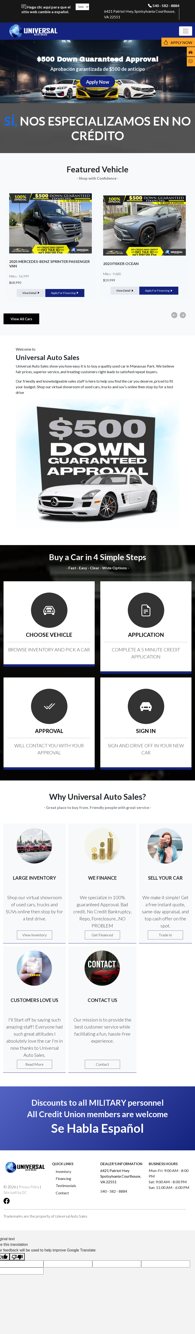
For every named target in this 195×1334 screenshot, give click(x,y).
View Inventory (34, 935)
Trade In (165, 935)
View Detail (31, 293)
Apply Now (97, 82)
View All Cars (21, 319)
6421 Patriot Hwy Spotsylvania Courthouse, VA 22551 (120, 1176)
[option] (50, 246)
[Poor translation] (17, 1256)
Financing (63, 1178)
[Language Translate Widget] (82, 7)
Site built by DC (15, 1192)
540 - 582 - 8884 (165, 5)
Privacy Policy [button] (29, 1187)
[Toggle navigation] (185, 31)
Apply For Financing (65, 293)
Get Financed (102, 935)
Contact (102, 1064)
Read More (34, 1064)
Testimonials (66, 1185)
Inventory (63, 1171)
